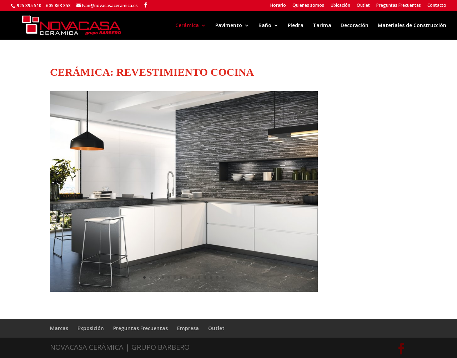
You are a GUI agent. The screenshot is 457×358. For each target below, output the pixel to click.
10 (199, 277)
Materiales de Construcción (412, 26)
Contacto (436, 5)
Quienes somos (308, 5)
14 (223, 277)
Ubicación (340, 5)
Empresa (188, 328)
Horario (278, 5)
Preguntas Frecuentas (398, 5)
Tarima (322, 26)
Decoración (354, 26)
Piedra (295, 26)
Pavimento (228, 26)
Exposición (90, 328)
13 (217, 277)
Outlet (363, 5)
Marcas (59, 328)
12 (211, 277)
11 (205, 277)
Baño (264, 26)
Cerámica (187, 26)
